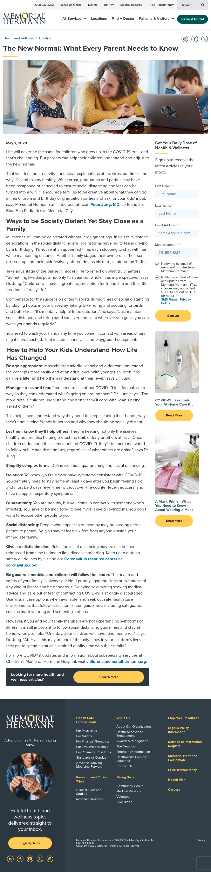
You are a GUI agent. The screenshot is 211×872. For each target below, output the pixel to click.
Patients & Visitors (156, 18)
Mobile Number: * (167, 245)
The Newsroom (127, 746)
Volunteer (123, 797)
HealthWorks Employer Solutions (132, 759)
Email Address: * (166, 225)
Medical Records (131, 5)
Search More (108, 677)
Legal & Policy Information (178, 730)
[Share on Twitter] (204, 39)
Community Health (129, 786)
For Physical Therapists (92, 741)
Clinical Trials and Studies (88, 792)
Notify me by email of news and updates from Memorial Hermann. (178, 267)
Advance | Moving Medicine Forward (89, 764)
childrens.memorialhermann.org (116, 661)
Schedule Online (71, 5)
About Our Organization (133, 727)
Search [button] (193, 5)
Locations (99, 18)
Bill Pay (109, 5)
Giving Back (125, 777)
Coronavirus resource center (90, 559)
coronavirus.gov (21, 565)
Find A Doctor (123, 18)
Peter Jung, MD (104, 204)
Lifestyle (45, 38)
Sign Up (173, 316)
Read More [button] (174, 415)
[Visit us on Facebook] (20, 859)
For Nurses (84, 736)
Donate (93, 5)
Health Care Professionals (86, 720)
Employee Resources (183, 718)
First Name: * (164, 186)
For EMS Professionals (92, 747)
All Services (74, 18)
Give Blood (124, 802)
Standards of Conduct (91, 757)
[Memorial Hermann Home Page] (27, 16)
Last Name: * (164, 206)
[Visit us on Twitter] (40, 859)
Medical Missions (128, 791)
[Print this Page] (185, 39)
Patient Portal (192, 19)
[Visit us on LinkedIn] (10, 859)
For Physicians (86, 731)
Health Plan (176, 780)
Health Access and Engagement (129, 734)
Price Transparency (161, 5)
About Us (123, 718)
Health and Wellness (19, 38)
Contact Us (124, 766)
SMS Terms (169, 299)
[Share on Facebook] (194, 39)
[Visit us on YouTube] (30, 859)
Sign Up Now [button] (30, 843)
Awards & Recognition (132, 741)
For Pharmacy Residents (93, 752)
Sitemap (201, 840)
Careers (174, 790)
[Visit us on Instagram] (50, 859)
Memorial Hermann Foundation (182, 758)
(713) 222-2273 (44, 5)
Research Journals (89, 799)
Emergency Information (133, 752)
